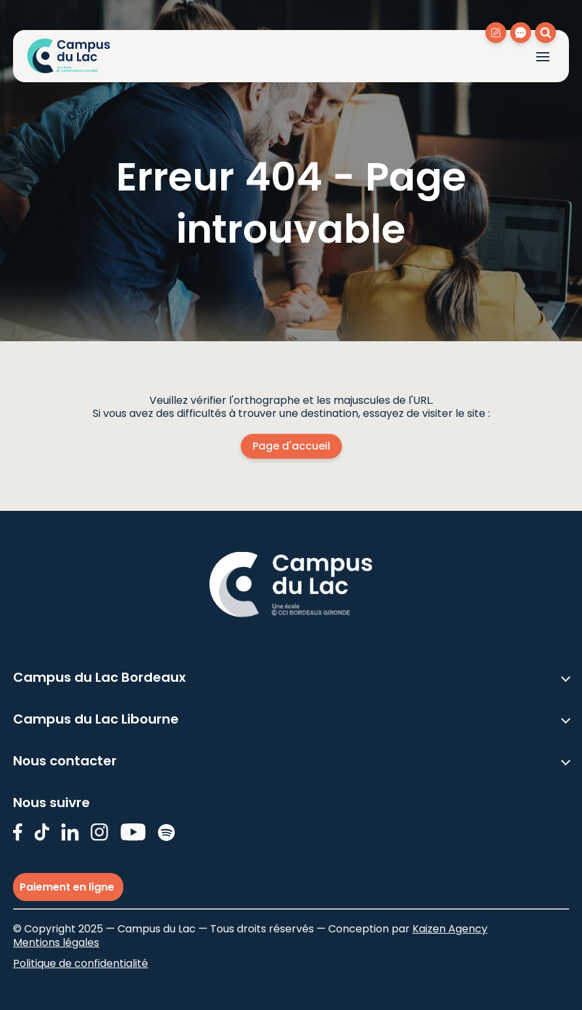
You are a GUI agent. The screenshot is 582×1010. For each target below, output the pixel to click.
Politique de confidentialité (80, 963)
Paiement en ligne (68, 887)
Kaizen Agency (449, 928)
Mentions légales (56, 942)
